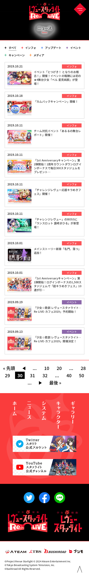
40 (69, 375)
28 (83, 368)
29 (7, 375)
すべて (12, 47)
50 (81, 375)
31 (32, 375)
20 (59, 368)
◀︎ (24, 368)
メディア (39, 55)
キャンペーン (17, 55)
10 (46, 368)
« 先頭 (9, 368)
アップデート (53, 47)
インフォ (30, 47)
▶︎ (40, 382)
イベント (75, 47)
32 (45, 375)
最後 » (55, 382)
